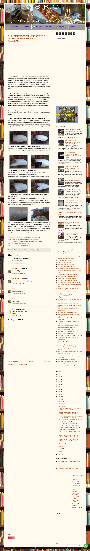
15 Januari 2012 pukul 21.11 (19, 263)
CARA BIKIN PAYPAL (75, 497)
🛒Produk (26, 27)
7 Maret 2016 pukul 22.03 (18, 315)
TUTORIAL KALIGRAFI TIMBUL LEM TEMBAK (71, 233)
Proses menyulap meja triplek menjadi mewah (69, 282)
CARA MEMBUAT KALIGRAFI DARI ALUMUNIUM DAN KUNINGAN (73, 202)
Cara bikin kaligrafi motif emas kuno (67, 331)
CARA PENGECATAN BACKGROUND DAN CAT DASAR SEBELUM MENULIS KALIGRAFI (28, 38)
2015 (59, 389)
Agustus (61, 446)
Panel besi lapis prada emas (64, 262)
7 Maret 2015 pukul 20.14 (18, 283)
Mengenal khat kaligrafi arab (65, 341)
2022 (59, 379)
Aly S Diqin (15, 309)
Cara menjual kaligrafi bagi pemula (66, 327)
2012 (59, 396)
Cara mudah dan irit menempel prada (67, 249)
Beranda (30, 361)
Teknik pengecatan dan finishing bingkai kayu (69, 346)
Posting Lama (47, 361)
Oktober (61, 406)
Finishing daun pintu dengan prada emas (68, 274)
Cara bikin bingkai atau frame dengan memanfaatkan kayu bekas (73, 179)
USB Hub (74, 491)
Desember (62, 401)
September (62, 443)
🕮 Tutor (49, 27)
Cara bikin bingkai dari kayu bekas (66, 359)
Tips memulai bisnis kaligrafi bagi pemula (68, 337)
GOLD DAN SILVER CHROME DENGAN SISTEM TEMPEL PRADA (73, 168)
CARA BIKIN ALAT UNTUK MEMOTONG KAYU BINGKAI (73, 190)
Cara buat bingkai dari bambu (65, 344)
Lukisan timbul (61, 254)
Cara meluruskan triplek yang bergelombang (68, 365)
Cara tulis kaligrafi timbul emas (65, 329)
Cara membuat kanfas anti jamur (66, 367)
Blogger (56, 543)
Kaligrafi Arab (61, 339)
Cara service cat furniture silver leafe (67, 278)
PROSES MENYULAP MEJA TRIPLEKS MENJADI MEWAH (73, 130)
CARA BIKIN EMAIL (75, 504)
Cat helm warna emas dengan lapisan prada (68, 268)
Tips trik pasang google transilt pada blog (68, 468)
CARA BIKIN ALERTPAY (75, 494)
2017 (59, 386)
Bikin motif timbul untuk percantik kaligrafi (68, 325)
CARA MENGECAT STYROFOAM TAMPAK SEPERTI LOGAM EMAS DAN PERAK (73, 155)
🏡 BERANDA (12, 27)
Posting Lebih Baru (13, 361)
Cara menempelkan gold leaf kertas (66, 266)
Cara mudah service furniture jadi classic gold (69, 276)
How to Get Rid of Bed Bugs (76, 478)
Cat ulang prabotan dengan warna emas (67, 280)
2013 (59, 394)
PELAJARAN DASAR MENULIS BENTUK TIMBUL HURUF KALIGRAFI (70, 416)
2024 (59, 374)
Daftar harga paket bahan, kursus (66, 258)
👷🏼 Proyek (60, 27)
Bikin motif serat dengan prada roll (66, 291)
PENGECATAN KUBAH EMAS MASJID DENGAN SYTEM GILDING (69, 428)
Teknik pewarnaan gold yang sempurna (67, 294)
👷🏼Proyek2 (72, 27)
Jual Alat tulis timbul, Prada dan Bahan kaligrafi (69, 256)
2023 (59, 376)
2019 (59, 384)
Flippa (73, 489)
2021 (59, 381)
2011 (59, 399)
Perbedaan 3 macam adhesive (65, 260)
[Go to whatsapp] (86, 546)
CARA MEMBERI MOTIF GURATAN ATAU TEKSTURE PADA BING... (70, 420)
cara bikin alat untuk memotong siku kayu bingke (70, 351)
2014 (59, 391)
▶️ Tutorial (37, 27)
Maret (61, 451)
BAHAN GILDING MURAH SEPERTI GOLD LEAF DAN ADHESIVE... (69, 440)
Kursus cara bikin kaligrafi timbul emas (67, 312)
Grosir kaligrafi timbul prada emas (66, 333)
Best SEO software (76, 483)
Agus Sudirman (16, 268)
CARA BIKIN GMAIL (75, 501)
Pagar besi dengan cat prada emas (66, 264)
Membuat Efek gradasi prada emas (66, 252)
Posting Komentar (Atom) (20, 364)
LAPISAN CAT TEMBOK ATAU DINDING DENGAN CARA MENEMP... (70, 409)
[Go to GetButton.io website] (86, 549)
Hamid (13, 289)
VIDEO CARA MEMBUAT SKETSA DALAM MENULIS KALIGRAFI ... (69, 436)
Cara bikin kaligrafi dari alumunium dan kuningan (70, 335)
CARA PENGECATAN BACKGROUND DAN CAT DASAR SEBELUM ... (69, 432)
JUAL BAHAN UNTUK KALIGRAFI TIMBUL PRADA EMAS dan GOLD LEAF (73, 142)
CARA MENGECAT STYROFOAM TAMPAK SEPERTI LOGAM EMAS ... (69, 424)
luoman (42, 543)
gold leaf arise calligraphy (64, 353)
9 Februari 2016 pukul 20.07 (19, 293)
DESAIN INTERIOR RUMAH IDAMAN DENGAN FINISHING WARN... (69, 412)
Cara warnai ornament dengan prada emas (68, 303)
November (62, 403)
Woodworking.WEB (77, 475)
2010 (59, 454)
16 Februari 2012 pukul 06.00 (19, 273)
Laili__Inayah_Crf (16, 278)
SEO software (75, 481)
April (60, 448)
